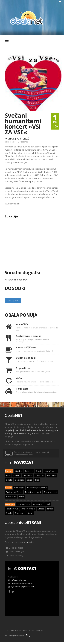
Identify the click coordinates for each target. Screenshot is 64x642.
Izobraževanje (50, 471)
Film (8, 475)
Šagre (29, 480)
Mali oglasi (10, 504)
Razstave (29, 471)
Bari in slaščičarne (14, 492)
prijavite (30, 542)
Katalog (8, 487)
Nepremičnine (23, 504)
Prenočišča (19, 487)
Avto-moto (37, 504)
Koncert (16, 475)
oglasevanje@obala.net (22, 586)
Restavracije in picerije (37, 487)
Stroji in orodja (28, 508)
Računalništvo (12, 508)
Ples (37, 480)
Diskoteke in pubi (33, 492)
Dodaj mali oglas (15, 551)
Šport (38, 471)
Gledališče (27, 475)
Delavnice (19, 480)
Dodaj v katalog (14, 555)
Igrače (50, 508)
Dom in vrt (19, 513)
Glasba (18, 471)
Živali (48, 504)
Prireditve (51, 475)
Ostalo (9, 480)
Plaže (21, 496)
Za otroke (39, 475)
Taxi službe (11, 496)
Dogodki (9, 471)
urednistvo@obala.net (21, 583)
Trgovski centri (50, 492)
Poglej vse (13, 300)
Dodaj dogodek (14, 548)
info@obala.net (18, 580)
